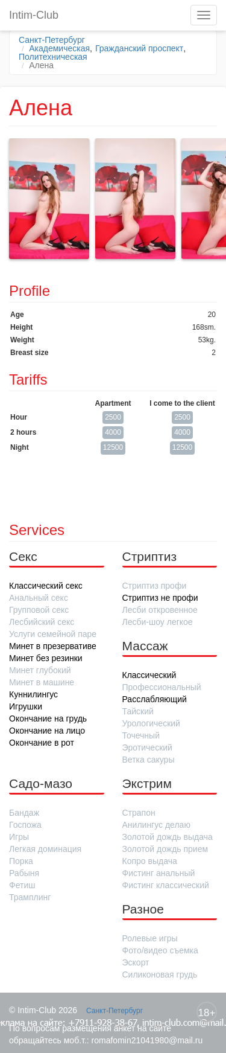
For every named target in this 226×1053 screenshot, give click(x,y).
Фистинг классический (165, 885)
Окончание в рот (41, 742)
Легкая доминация (45, 849)
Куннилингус (33, 694)
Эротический (147, 747)
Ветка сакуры (148, 759)
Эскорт (135, 962)
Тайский (138, 711)
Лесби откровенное (160, 610)
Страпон (138, 813)
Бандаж (24, 813)
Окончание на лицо (47, 730)
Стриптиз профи (154, 586)
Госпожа (25, 825)
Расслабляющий (154, 699)
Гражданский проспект (139, 48)
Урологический (151, 723)
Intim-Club (33, 15)
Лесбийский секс (41, 622)
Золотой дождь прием (165, 849)
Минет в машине (41, 682)
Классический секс (46, 586)
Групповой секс (39, 610)
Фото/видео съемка (160, 950)
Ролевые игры (150, 938)
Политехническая (53, 57)
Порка (21, 861)
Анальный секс (38, 598)
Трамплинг (30, 897)
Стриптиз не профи (160, 598)
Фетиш (22, 885)
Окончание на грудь (48, 718)
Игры (19, 837)
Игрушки (25, 706)
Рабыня (24, 873)
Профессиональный (161, 687)
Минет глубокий (40, 670)
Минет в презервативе (52, 646)
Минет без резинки (46, 658)
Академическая (59, 48)
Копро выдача (149, 861)
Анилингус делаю (156, 825)
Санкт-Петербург (52, 40)
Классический (149, 675)
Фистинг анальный (158, 873)
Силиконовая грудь (160, 974)
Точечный (141, 735)
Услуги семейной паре (52, 634)
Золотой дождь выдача (167, 837)
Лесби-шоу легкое (157, 622)
